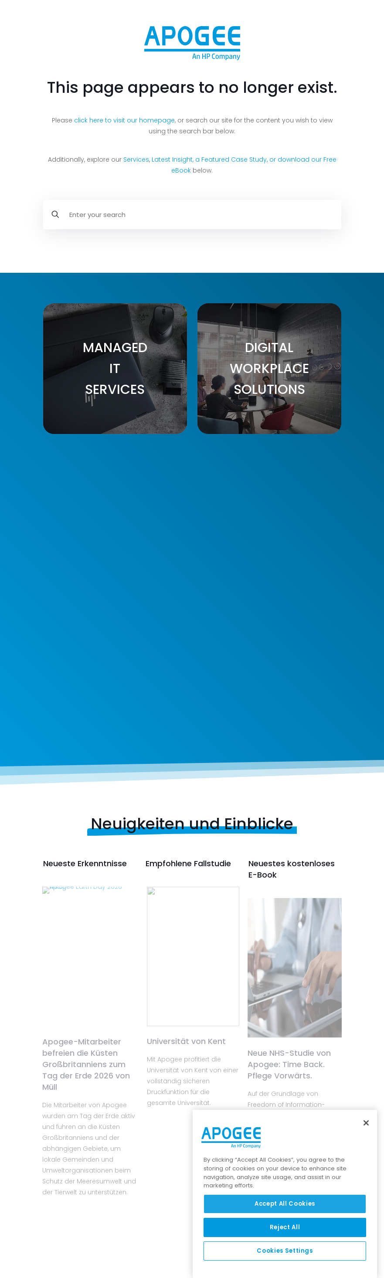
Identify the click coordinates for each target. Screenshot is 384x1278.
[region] (285, 1194)
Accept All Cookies (285, 1204)
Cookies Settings (285, 1251)
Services (136, 159)
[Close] (366, 1122)
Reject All (285, 1227)
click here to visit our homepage (124, 120)
